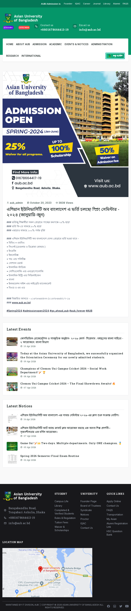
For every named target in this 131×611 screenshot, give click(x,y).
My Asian (112, 519)
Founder (68, 3)
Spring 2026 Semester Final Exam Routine (49, 456)
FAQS (125, 3)
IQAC (77, 3)
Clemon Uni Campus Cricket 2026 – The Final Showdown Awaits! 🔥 (67, 383)
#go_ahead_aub (59, 310)
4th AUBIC (8, 27)
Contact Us (87, 527)
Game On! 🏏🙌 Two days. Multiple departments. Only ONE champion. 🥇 (71, 443)
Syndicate (86, 510)
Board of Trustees (91, 505)
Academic (55, 44)
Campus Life (61, 501)
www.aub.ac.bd (21, 302)
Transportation (115, 514)
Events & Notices (77, 44)
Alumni (116, 3)
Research (12, 55)
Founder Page (89, 501)
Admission (40, 44)
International (31, 55)
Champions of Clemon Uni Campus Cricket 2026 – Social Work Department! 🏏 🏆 (63, 370)
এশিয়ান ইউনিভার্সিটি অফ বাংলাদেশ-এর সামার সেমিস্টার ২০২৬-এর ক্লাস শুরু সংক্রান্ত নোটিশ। (69, 415)
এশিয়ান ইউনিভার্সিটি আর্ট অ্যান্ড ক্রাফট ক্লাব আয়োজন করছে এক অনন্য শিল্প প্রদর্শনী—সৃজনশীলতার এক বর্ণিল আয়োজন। (65, 429)
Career (86, 3)
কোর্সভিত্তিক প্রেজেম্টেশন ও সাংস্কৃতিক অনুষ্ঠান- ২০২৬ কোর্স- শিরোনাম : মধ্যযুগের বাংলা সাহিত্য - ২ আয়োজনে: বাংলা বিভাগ (71, 340)
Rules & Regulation (65, 517)
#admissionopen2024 (36, 310)
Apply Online (114, 501)
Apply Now (24, 27)
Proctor (85, 519)
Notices (85, 514)
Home (9, 44)
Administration (101, 44)
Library (106, 3)
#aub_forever (77, 310)
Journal (96, 3)
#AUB (89, 310)
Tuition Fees (61, 522)
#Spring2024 (14, 310)
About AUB (23, 44)
